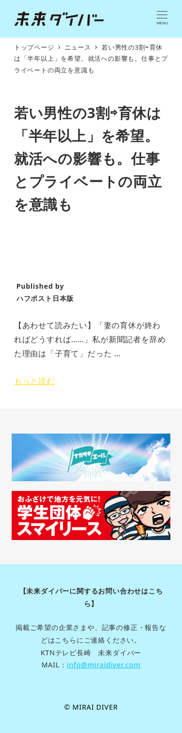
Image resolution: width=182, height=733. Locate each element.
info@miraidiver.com (104, 664)
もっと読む (34, 381)
